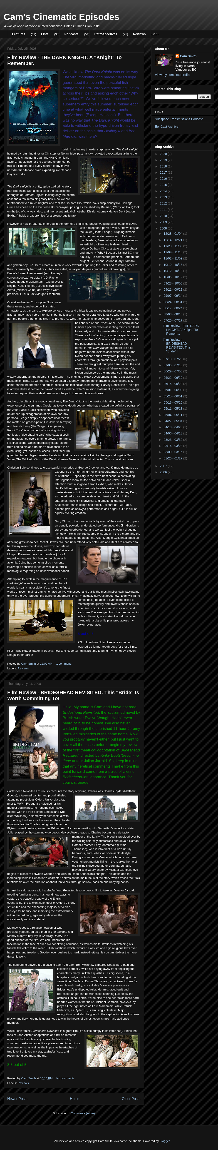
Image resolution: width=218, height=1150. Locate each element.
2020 (164, 154)
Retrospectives (105, 34)
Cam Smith (188, 56)
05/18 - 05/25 (173, 402)
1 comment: (64, 663)
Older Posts (131, 1099)
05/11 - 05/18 (173, 408)
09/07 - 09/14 (173, 295)
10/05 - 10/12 (173, 277)
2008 (164, 228)
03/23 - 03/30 (173, 440)
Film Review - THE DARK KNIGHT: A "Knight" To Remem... (181, 329)
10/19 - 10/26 (173, 265)
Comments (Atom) (83, 1113)
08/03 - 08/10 (173, 314)
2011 (164, 210)
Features (18, 34)
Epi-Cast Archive (166, 126)
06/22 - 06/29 (173, 377)
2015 (164, 185)
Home (74, 1099)
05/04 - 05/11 (173, 415)
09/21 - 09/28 (173, 289)
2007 (164, 466)
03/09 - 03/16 (173, 452)
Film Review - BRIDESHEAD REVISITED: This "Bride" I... (177, 345)
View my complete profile (172, 75)
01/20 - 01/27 (173, 458)
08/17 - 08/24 (173, 308)
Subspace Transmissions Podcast (179, 119)
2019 (164, 160)
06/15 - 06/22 (173, 384)
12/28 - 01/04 (173, 233)
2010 (164, 216)
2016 (164, 178)
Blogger (165, 1141)
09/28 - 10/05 (173, 283)
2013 (164, 197)
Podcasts (71, 34)
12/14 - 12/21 (173, 240)
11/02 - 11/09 (173, 258)
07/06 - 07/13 (173, 365)
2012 (164, 203)
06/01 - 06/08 (173, 390)
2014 (164, 191)
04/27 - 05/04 (173, 421)
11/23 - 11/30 (173, 246)
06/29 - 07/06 (173, 371)
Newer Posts (17, 1099)
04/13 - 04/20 (173, 427)
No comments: (66, 1078)
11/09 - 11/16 (173, 252)
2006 (164, 472)
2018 (164, 166)
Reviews (139, 34)
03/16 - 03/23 (173, 446)
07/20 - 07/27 (173, 320)
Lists (45, 34)
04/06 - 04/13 (173, 433)
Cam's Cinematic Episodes (61, 17)
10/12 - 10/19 (173, 271)
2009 (164, 222)
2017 (164, 172)
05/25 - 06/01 (173, 396)
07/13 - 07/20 (173, 359)
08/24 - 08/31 (173, 302)
